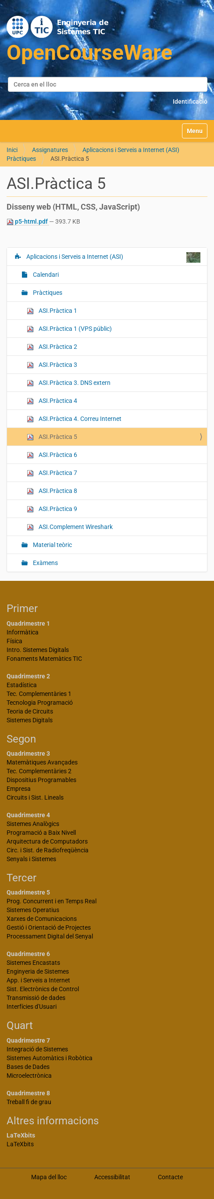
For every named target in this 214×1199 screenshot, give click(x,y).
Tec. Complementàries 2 (39, 771)
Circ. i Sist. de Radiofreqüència (48, 850)
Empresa (19, 788)
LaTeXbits (20, 1144)
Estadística (22, 684)
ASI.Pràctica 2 (52, 347)
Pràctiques (21, 158)
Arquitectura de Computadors (47, 841)
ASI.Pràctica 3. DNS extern (69, 383)
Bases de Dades (28, 1066)
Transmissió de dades (36, 997)
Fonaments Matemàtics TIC (44, 658)
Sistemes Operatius (33, 909)
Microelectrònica (29, 1075)
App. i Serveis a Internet (38, 980)
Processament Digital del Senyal (50, 936)
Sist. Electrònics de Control (43, 989)
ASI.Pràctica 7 (52, 473)
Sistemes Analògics (33, 823)
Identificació (190, 101)
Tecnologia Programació (40, 702)
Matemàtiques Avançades (42, 762)
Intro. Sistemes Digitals (38, 649)
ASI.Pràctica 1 (52, 311)
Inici (12, 149)
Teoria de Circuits (30, 711)
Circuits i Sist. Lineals (35, 797)
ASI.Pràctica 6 (52, 455)
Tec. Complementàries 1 (39, 693)
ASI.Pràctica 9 (52, 509)
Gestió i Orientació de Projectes (49, 927)
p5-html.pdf (28, 221)
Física (14, 641)
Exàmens (45, 562)
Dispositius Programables (41, 779)
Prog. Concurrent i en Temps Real (51, 901)
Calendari (45, 274)
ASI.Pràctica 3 (52, 365)
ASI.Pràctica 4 (52, 401)
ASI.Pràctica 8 (52, 491)
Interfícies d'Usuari (32, 1006)
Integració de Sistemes (37, 1049)
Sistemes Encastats (33, 962)
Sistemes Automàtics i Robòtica (50, 1057)
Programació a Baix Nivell (41, 832)
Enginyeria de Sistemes (38, 971)
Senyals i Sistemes (31, 858)
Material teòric (52, 544)
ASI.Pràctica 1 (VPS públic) (69, 329)
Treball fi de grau (29, 1101)
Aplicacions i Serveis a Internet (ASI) (130, 149)
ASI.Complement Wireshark (70, 527)
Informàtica (23, 632)
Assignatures (50, 149)
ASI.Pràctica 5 (52, 437)
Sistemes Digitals (30, 720)
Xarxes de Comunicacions (42, 918)
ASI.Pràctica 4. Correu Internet (74, 419)
